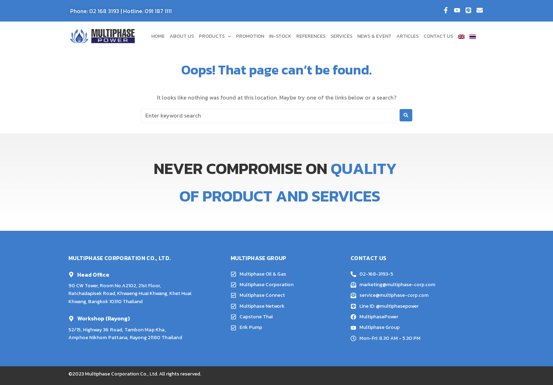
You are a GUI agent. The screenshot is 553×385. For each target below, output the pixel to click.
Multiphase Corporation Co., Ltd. (121, 374)
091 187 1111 (158, 11)
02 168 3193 (104, 11)
